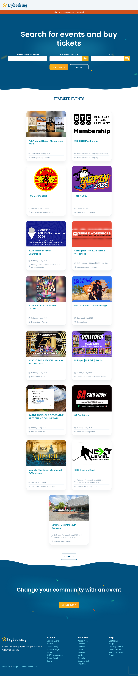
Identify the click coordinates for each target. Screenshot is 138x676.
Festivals (81, 652)
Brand (111, 655)
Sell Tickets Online (55, 655)
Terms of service (29, 667)
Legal (15, 667)
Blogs (111, 644)
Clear (79, 67)
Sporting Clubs (84, 661)
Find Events (59, 67)
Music (80, 655)
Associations (83, 641)
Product (50, 644)
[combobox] (69, 58)
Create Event (69, 605)
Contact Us (113, 641)
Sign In (49, 661)
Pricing (50, 652)
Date (110, 54)
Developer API (115, 649)
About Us (6, 667)
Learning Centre (116, 646)
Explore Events (53, 641)
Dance (80, 649)
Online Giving (52, 646)
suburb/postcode (69, 54)
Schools (81, 658)
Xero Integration (116, 652)
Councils (81, 646)
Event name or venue (28, 54)
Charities (81, 644)
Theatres (82, 664)
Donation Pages (53, 649)
